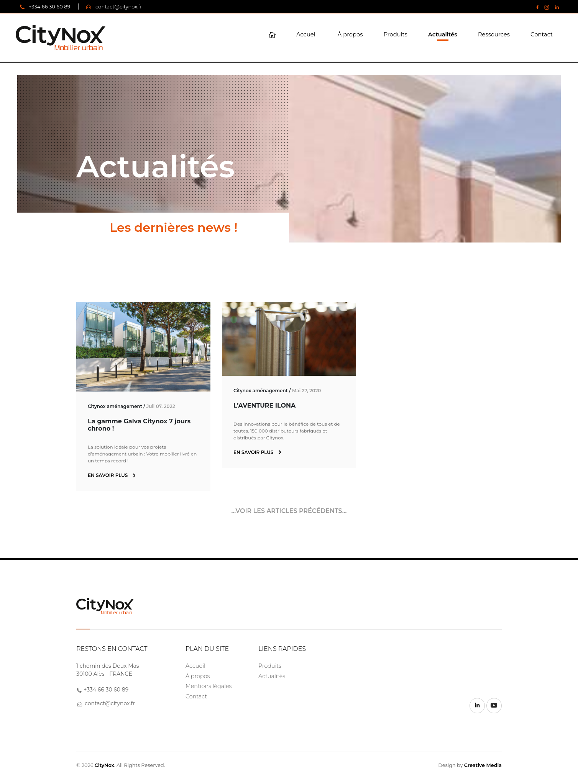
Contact (541, 34)
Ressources (494, 34)
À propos (350, 34)
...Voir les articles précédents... (288, 510)
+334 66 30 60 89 (50, 6)
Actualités (442, 34)
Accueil (306, 34)
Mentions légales (209, 686)
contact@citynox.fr (118, 6)
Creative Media (483, 765)
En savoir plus (111, 475)
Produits (395, 34)
